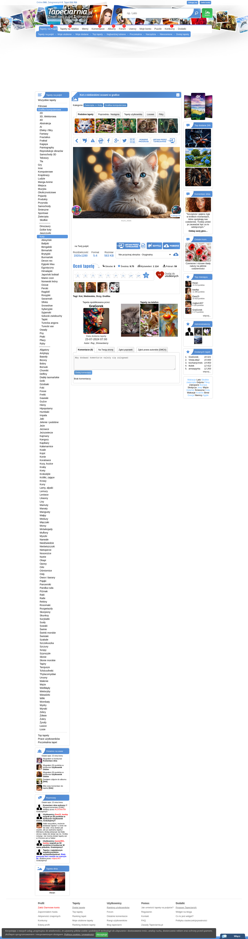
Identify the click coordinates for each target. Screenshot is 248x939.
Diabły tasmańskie (49, 377)
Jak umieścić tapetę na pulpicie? (157, 907)
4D (41, 120)
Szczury (44, 646)
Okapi (43, 560)
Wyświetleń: (147, 266)
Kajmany (44, 436)
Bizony (43, 360)
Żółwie (43, 715)
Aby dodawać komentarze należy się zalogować (125, 364)
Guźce (43, 401)
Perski (45, 288)
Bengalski (47, 247)
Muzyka (42, 189)
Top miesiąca (201, 277)
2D (41, 113)
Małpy (43, 515)
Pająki (43, 581)
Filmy (207, 382)
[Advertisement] (124, 65)
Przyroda (43, 202)
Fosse (43, 391)
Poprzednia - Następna (109, 114)
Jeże (42, 425)
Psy (42, 333)
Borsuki (44, 367)
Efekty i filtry (46, 130)
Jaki (42, 418)
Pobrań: (170, 266)
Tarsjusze (45, 667)
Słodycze (192, 387)
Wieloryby (45, 691)
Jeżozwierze (46, 432)
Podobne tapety (86, 114)
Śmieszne (43, 209)
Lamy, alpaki (46, 487)
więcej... (207, 315)
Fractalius (45, 137)
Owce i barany (47, 577)
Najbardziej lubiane (116, 34)
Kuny (42, 484)
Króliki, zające (47, 477)
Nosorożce (45, 553)
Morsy (43, 525)
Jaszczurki (45, 233)
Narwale (44, 539)
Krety (42, 470)
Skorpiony (45, 612)
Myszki (43, 536)
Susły (43, 622)
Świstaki (44, 636)
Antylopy (44, 353)
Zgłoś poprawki (126, 350)
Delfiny (43, 374)
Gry (40, 164)
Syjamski (46, 312)
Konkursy (170, 28)
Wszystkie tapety (47, 100)
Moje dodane (82, 34)
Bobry (43, 363)
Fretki (43, 394)
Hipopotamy (46, 408)
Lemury (44, 491)
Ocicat (45, 284)
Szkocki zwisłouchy (52, 316)
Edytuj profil (44, 924)
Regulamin (146, 912)
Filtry (161, 114)
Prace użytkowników (49, 738)
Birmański (47, 250)
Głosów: (108, 266)
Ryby (42, 343)
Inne (40, 168)
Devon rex (47, 260)
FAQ (143, 920)
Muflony (44, 532)
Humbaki (44, 411)
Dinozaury (45, 226)
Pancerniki (45, 584)
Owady (43, 329)
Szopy (43, 650)
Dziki (42, 380)
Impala (43, 415)
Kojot (42, 453)
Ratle (42, 598)
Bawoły (44, 356)
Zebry (43, 712)
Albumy (112, 28)
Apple (206, 395)
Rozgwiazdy (46, 608)
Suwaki (44, 625)
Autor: (96, 343)
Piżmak (44, 591)
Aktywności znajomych (49, 916)
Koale (43, 449)
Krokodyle (45, 474)
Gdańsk (190, 390)
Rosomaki (45, 605)
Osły (42, 574)
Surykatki (45, 619)
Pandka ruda (46, 587)
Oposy (43, 563)
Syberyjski (47, 309)
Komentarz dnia (202, 194)
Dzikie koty (45, 229)
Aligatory (44, 349)
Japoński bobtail (50, 274)
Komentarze (98, 28)
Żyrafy (43, 722)
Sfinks (45, 302)
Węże (43, 684)
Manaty (44, 508)
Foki (42, 387)
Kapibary (44, 443)
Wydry (43, 705)
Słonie (43, 657)
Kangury (44, 439)
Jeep (199, 387)
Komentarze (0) (85, 350)
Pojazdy (42, 195)
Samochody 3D (48, 154)
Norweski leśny (50, 281)
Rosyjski (46, 295)
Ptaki (42, 336)
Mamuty (44, 505)
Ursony (43, 677)
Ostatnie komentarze (117, 916)
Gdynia (200, 382)
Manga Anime (45, 182)
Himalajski (47, 271)
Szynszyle (45, 653)
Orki (42, 567)
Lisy (42, 501)
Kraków (200, 392)
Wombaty (45, 701)
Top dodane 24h (202, 125)
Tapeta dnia (52, 868)
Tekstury (44, 157)
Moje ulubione (65, 34)
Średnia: (126, 266)
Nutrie (43, 556)
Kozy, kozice (46, 463)
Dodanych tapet (202, 352)
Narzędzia (151, 34)
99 (124, 26)
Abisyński (47, 240)
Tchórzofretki (46, 670)
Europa (203, 385)
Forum (122, 28)
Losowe (150, 114)
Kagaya (44, 144)
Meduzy (44, 518)
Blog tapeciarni (114, 924)
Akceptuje (101, 934)
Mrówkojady (46, 529)
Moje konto (145, 28)
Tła (41, 161)
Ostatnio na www (54, 751)
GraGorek (96, 319)
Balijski (45, 243)
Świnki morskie (48, 632)
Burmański (47, 257)
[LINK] (61, 807)
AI (41, 126)
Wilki (42, 698)
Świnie (43, 629)
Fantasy (44, 133)
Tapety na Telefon (69, 28)
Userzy (132, 28)
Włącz (237, 936)
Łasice (43, 726)
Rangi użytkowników (117, 920)
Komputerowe (45, 171)
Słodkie (44, 220)
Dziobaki (44, 384)
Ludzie (41, 178)
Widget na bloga (184, 912)
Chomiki (44, 370)
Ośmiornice (46, 570)
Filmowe (42, 106)
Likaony (44, 498)
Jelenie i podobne (49, 422)
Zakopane (194, 385)
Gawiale (44, 398)
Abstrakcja (45, 123)
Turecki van (48, 326)
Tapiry (43, 663)
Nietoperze (45, 550)
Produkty (43, 199)
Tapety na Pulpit (48, 28)
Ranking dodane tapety (83, 924)
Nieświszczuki (47, 546)
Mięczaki (44, 522)
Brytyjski (46, 253)
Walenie (44, 681)
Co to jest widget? (184, 916)
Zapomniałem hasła (47, 912)
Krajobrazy (44, 175)
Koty (42, 236)
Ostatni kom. (200, 239)
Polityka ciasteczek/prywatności (191, 920)
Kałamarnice (46, 446)
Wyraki (43, 708)
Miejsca (42, 185)
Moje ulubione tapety (82, 920)
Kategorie (176, 215)
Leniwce (44, 494)
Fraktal (43, 140)
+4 (159, 274)
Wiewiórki (45, 694)
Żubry (43, 719)
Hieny (43, 405)
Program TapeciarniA (186, 907)
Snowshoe (47, 305)
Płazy (43, 340)
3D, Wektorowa (48, 116)
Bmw (206, 392)
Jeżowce (44, 429)
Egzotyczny (48, 267)
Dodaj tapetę (182, 34)
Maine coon (48, 278)
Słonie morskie (48, 660)
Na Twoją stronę (105, 350)
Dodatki (182, 28)
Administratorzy (202, 324)
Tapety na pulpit (46, 34)
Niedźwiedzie (47, 543)
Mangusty (45, 512)
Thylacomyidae (48, 674)
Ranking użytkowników (118, 907)
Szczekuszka (47, 643)
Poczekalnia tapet (47, 742)
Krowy (43, 481)
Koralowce (45, 460)
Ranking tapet (79, 916)
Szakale (44, 639)
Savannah (47, 298)
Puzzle (158, 28)
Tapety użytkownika (133, 114)
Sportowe (43, 213)
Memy (85, 28)
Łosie (42, 729)
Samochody (44, 206)
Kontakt (145, 916)
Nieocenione (166, 34)
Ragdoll (46, 291)
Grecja (191, 395)
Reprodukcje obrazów (51, 151)
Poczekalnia (136, 34)
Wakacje (191, 379)
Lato (199, 379)
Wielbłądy (45, 688)
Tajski (45, 319)
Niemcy (198, 395)
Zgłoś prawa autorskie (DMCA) (152, 350)
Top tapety (97, 34)
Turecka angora (50, 322)
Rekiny (43, 601)
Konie (43, 456)
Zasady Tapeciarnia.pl (152, 924)
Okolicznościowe (47, 192)
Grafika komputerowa (49, 109)
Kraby (43, 467)
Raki (42, 594)
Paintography (47, 147)
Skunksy (44, 615)
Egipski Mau (48, 264)
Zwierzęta (43, 216)
